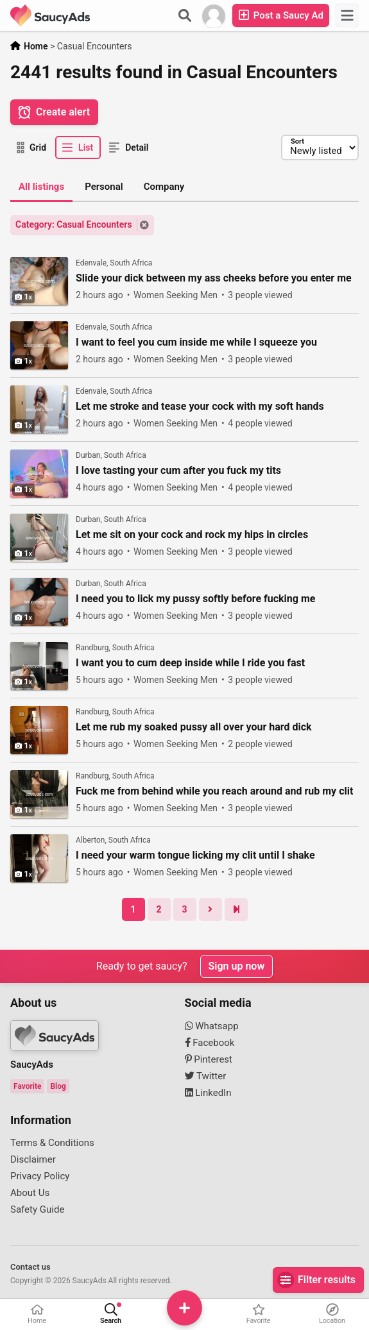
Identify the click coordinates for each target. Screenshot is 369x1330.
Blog (57, 1086)
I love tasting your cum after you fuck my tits (178, 470)
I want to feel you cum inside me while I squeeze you (196, 342)
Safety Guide (37, 1209)
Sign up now (237, 966)
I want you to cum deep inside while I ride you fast (190, 663)
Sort (297, 141)
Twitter (206, 1076)
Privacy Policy (39, 1176)
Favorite (27, 1086)
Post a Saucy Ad (280, 15)
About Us (29, 1193)
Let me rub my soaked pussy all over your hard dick (194, 727)
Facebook (210, 1042)
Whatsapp (212, 1026)
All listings (41, 186)
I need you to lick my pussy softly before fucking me (195, 599)
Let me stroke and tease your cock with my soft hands (200, 406)
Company (164, 186)
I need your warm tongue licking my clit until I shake (195, 855)
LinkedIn (208, 1093)
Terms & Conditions (52, 1143)
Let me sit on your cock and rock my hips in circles (192, 535)
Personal (104, 186)
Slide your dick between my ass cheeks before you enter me (214, 278)
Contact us (30, 1267)
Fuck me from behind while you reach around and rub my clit (214, 791)
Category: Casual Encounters (73, 224)
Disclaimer (33, 1159)
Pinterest (209, 1059)
